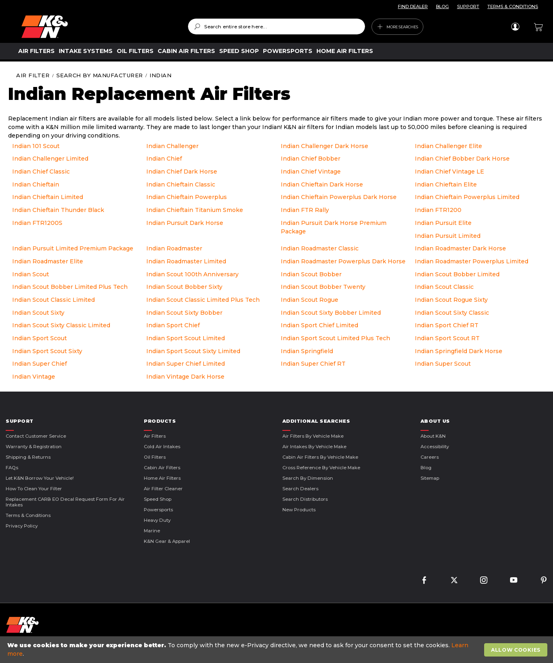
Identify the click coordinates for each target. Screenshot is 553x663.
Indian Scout (30, 274)
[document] (277, 649)
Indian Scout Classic (444, 286)
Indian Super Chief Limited (185, 363)
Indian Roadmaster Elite (47, 261)
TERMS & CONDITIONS (512, 6)
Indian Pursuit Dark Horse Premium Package (333, 227)
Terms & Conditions (28, 515)
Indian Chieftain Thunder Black (58, 210)
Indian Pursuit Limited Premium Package (72, 248)
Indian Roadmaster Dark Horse (460, 248)
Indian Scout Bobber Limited (457, 274)
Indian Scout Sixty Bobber (184, 312)
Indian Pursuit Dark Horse (184, 223)
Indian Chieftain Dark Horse (322, 184)
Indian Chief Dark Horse (181, 171)
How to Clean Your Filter (34, 488)
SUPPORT (468, 6)
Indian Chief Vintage (311, 171)
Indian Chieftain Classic (180, 184)
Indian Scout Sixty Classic (452, 312)
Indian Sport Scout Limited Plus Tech (335, 338)
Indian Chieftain (35, 184)
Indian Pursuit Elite (443, 223)
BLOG (442, 6)
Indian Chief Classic (41, 171)
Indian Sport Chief (173, 325)
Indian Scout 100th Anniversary (192, 274)
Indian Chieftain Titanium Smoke (194, 210)
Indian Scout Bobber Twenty (323, 286)
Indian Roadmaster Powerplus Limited (471, 261)
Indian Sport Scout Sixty (47, 351)
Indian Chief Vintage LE (449, 171)
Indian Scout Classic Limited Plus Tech (203, 299)
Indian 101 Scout (36, 146)
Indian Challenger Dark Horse (324, 146)
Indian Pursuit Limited (447, 235)
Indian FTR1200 (438, 210)
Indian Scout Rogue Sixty (451, 299)
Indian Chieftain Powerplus (186, 197)
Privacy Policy (22, 526)
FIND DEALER (413, 6)
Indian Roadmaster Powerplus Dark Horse (343, 261)
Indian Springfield (307, 351)
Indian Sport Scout (39, 338)
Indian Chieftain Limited (47, 197)
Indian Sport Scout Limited (185, 338)
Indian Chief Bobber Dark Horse (462, 158)
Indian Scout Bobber (311, 274)
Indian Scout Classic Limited (53, 299)
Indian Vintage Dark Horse (185, 376)
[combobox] (276, 26)
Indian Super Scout (443, 363)
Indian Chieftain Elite (446, 184)
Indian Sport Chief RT (446, 325)
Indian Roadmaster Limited (186, 261)
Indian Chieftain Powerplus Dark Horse (339, 197)
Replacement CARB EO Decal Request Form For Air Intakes (65, 502)
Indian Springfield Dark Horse (458, 351)
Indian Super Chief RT (313, 363)
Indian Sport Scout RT (447, 338)
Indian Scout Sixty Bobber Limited (331, 312)
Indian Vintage (33, 376)
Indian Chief (164, 158)
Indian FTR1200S (37, 223)
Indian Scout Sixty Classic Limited (61, 325)
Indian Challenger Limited (50, 158)
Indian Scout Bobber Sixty (184, 286)
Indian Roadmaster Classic (320, 248)
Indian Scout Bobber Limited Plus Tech (70, 286)
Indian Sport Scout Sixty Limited (193, 351)
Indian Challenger (172, 146)
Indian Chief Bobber (310, 158)
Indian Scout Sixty (38, 312)
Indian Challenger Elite (448, 146)
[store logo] (99, 26)
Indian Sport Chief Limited (319, 325)
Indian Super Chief (39, 363)
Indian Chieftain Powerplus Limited (467, 197)
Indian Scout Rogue (309, 299)
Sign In (515, 26)
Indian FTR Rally (305, 210)
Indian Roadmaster (174, 248)
